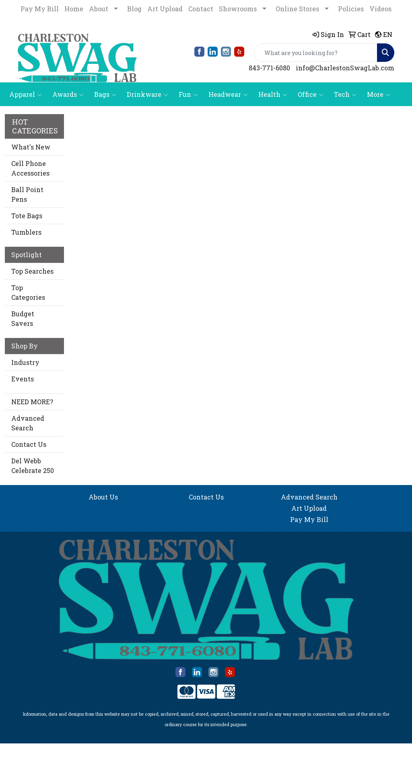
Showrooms (238, 8)
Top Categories (28, 292)
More (378, 94)
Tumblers (26, 232)
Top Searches (32, 271)
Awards (68, 94)
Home (73, 8)
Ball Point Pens (27, 194)
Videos (380, 8)
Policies (351, 8)
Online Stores (297, 8)
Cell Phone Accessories (30, 168)
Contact (200, 8)
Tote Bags (26, 215)
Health (272, 94)
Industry (25, 362)
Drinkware (147, 94)
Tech (345, 94)
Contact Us (28, 444)
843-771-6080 (269, 67)
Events (22, 379)
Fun (188, 94)
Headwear (228, 94)
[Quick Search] (315, 52)
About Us (103, 497)
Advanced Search (27, 423)
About (98, 8)
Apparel (25, 94)
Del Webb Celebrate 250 (32, 466)
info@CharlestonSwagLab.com (345, 67)
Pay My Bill (40, 8)
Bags (105, 94)
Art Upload (165, 8)
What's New (30, 147)
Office (310, 94)
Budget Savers (22, 318)
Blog (134, 8)
